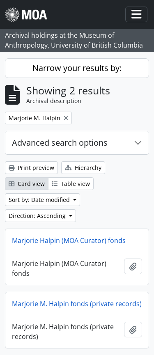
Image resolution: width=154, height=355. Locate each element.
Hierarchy (83, 168)
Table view (71, 184)
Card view (27, 184)
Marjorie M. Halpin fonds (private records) (77, 303)
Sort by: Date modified (40, 200)
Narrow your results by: (77, 67)
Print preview (31, 168)
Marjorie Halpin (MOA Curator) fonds (69, 240)
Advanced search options (60, 142)
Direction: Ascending (38, 216)
